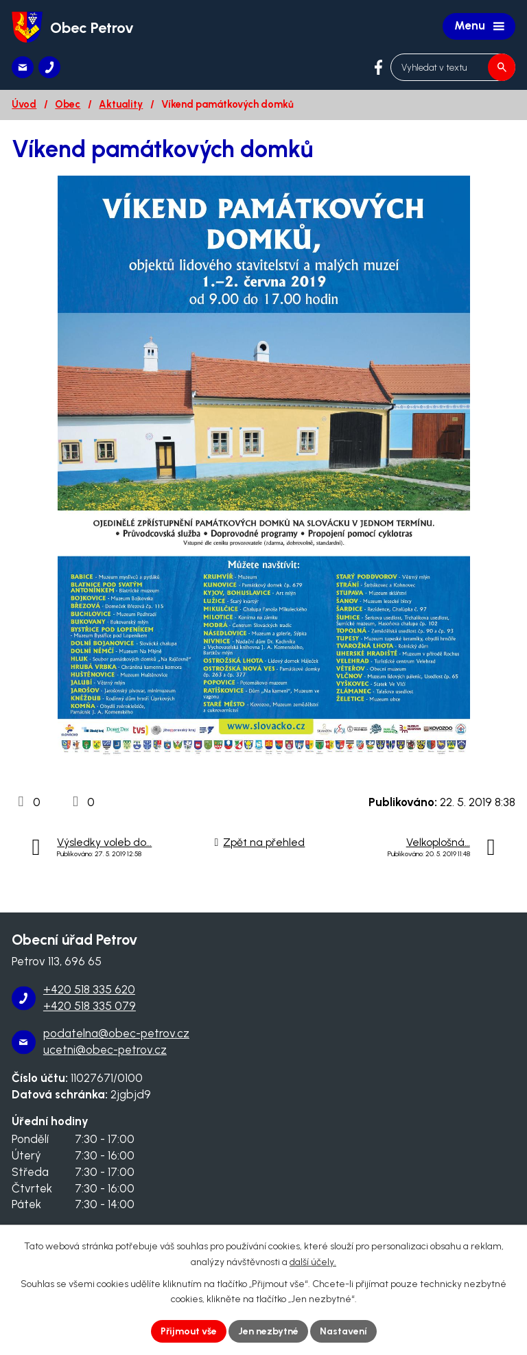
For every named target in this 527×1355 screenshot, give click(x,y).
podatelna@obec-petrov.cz (116, 1033)
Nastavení (343, 1331)
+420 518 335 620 (89, 989)
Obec (67, 104)
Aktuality (121, 104)
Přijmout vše (189, 1331)
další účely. (313, 1262)
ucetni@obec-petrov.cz (105, 1050)
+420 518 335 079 (89, 1006)
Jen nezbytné (268, 1331)
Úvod (24, 104)
